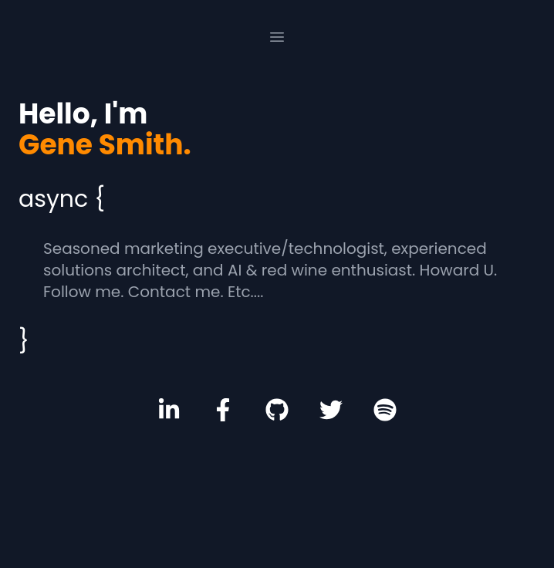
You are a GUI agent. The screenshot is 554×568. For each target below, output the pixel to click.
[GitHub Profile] (277, 410)
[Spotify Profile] (385, 410)
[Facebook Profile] (223, 410)
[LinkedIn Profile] (169, 410)
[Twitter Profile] (331, 410)
